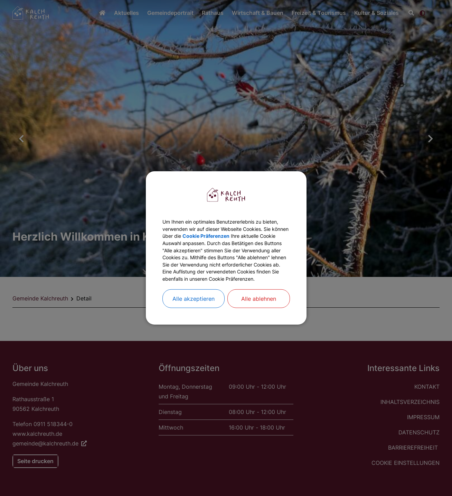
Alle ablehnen (258, 312)
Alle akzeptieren (193, 312)
